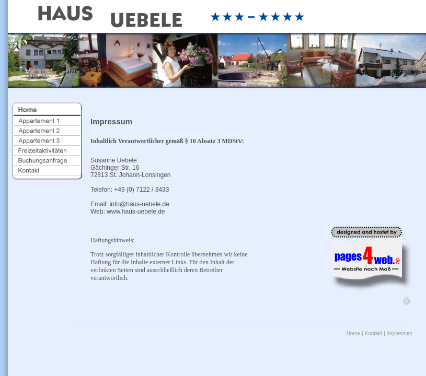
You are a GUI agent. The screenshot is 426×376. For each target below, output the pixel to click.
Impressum (399, 333)
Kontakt (373, 333)
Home (354, 333)
